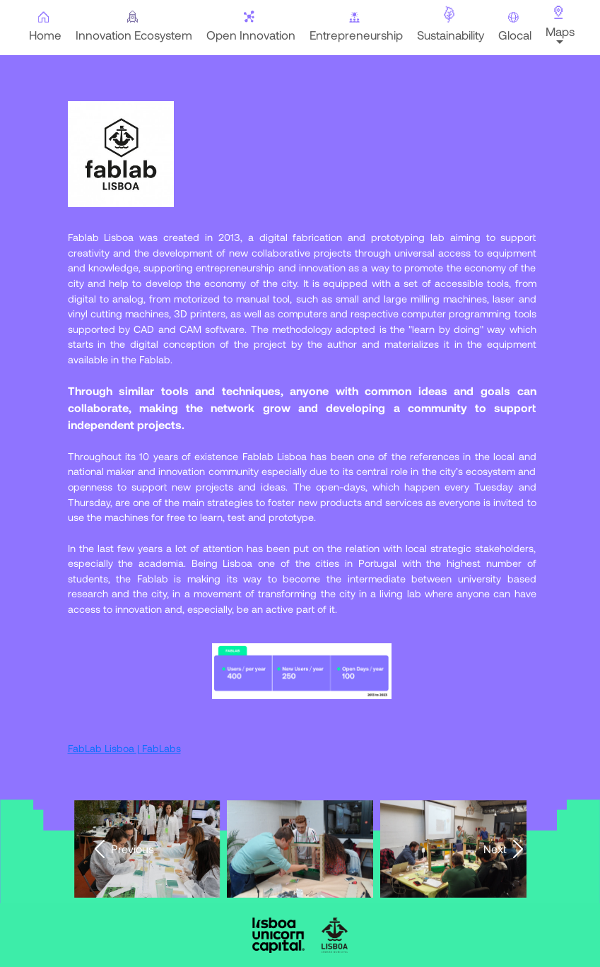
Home (43, 26)
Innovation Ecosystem (132, 26)
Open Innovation (249, 26)
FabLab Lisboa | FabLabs (124, 748)
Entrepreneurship (355, 26)
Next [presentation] (506, 849)
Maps (559, 22)
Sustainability (449, 23)
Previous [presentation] (121, 849)
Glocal (513, 27)
